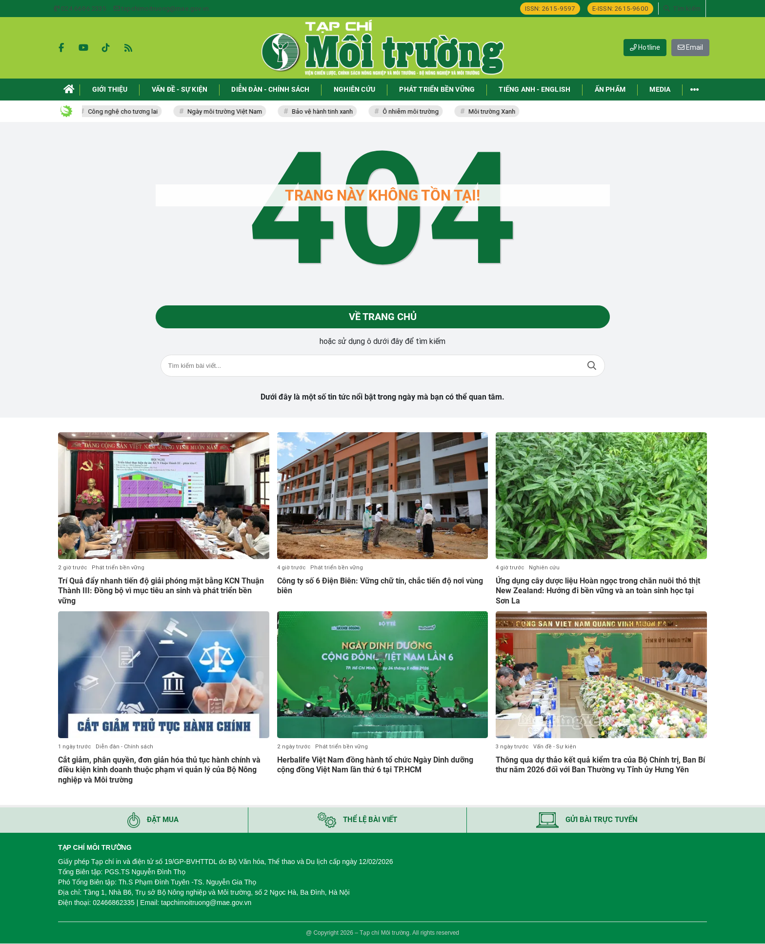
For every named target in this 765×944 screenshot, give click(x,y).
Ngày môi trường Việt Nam (228, 111)
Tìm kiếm (592, 366)
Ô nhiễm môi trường (414, 111)
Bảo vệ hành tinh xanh (325, 111)
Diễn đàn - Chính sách (124, 746)
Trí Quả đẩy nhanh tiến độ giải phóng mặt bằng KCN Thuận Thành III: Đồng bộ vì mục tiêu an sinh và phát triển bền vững (161, 591)
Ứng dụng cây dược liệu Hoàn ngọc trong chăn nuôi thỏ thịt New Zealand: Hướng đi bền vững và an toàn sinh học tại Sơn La (598, 591)
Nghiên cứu (544, 567)
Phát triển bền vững (118, 567)
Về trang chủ (383, 317)
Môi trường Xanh (495, 111)
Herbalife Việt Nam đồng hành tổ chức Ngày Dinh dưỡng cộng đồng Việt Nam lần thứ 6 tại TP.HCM (375, 765)
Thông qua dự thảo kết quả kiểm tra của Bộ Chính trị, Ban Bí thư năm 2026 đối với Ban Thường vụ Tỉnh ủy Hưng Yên (600, 765)
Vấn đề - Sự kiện (554, 746)
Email (690, 47)
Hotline (645, 47)
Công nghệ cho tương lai (126, 111)
